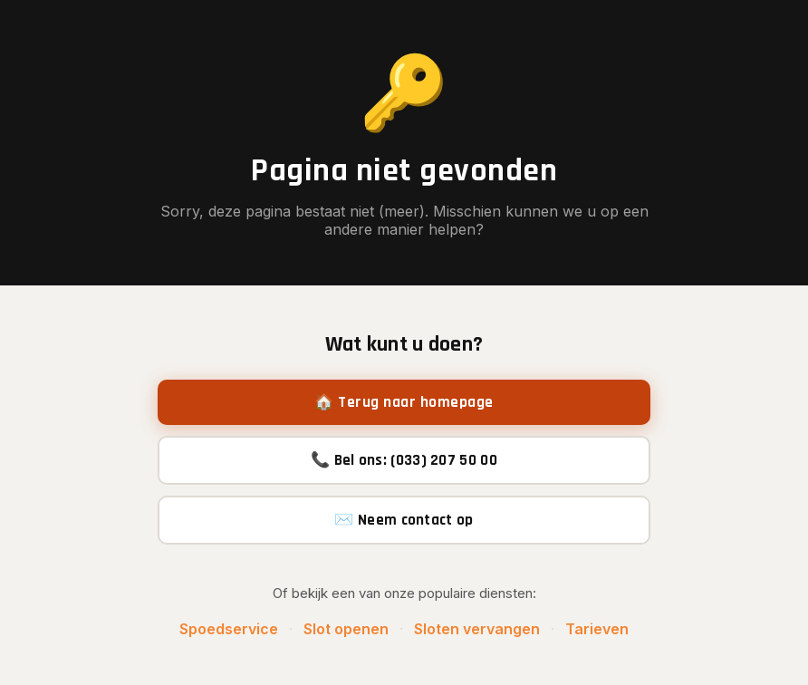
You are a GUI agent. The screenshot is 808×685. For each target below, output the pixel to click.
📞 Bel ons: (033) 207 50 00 (404, 460)
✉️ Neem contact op (403, 520)
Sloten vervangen (477, 629)
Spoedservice (228, 629)
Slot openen (346, 629)
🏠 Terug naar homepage (404, 402)
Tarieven (597, 629)
